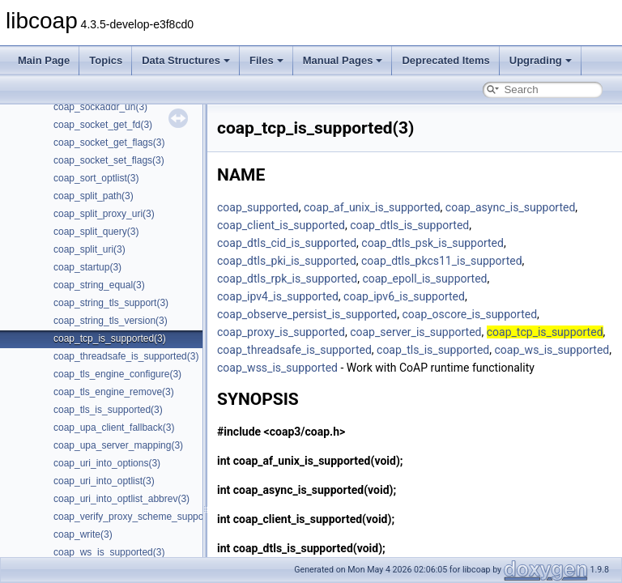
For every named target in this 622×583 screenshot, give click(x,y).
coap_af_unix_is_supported (372, 207)
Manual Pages (343, 60)
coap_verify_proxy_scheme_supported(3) (142, 516)
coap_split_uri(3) (89, 249)
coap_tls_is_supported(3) (108, 409)
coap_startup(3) (87, 267)
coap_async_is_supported (510, 207)
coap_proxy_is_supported (281, 332)
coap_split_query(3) (95, 231)
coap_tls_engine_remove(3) (113, 392)
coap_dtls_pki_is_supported (286, 260)
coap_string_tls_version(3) (110, 320)
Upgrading (540, 60)
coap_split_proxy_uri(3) (104, 213)
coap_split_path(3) (93, 196)
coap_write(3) (83, 534)
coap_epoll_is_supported (424, 278)
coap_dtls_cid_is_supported (286, 242)
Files (266, 60)
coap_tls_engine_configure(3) (117, 374)
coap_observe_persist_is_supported (307, 314)
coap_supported (258, 207)
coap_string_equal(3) (99, 285)
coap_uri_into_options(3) (106, 463)
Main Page (44, 60)
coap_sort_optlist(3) (95, 178)
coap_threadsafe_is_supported (294, 349)
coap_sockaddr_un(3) (100, 107)
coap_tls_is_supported (433, 349)
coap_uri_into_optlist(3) (104, 481)
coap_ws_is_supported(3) (108, 552)
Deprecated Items (445, 60)
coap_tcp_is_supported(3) (109, 338)
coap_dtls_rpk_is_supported (287, 278)
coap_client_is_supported (281, 225)
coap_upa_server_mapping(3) (118, 445)
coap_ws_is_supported (552, 349)
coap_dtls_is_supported (409, 225)
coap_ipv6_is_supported (404, 296)
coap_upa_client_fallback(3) (113, 427)
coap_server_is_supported (415, 332)
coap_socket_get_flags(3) (108, 142)
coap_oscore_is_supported (470, 314)
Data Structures (186, 60)
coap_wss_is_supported (277, 367)
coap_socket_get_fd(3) (102, 124)
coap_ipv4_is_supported (278, 296)
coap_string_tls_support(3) (110, 303)
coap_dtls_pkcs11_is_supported (441, 260)
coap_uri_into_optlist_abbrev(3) (121, 498)
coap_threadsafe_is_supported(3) (125, 356)
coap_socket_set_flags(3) (108, 160)
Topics (105, 60)
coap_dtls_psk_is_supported (432, 242)
